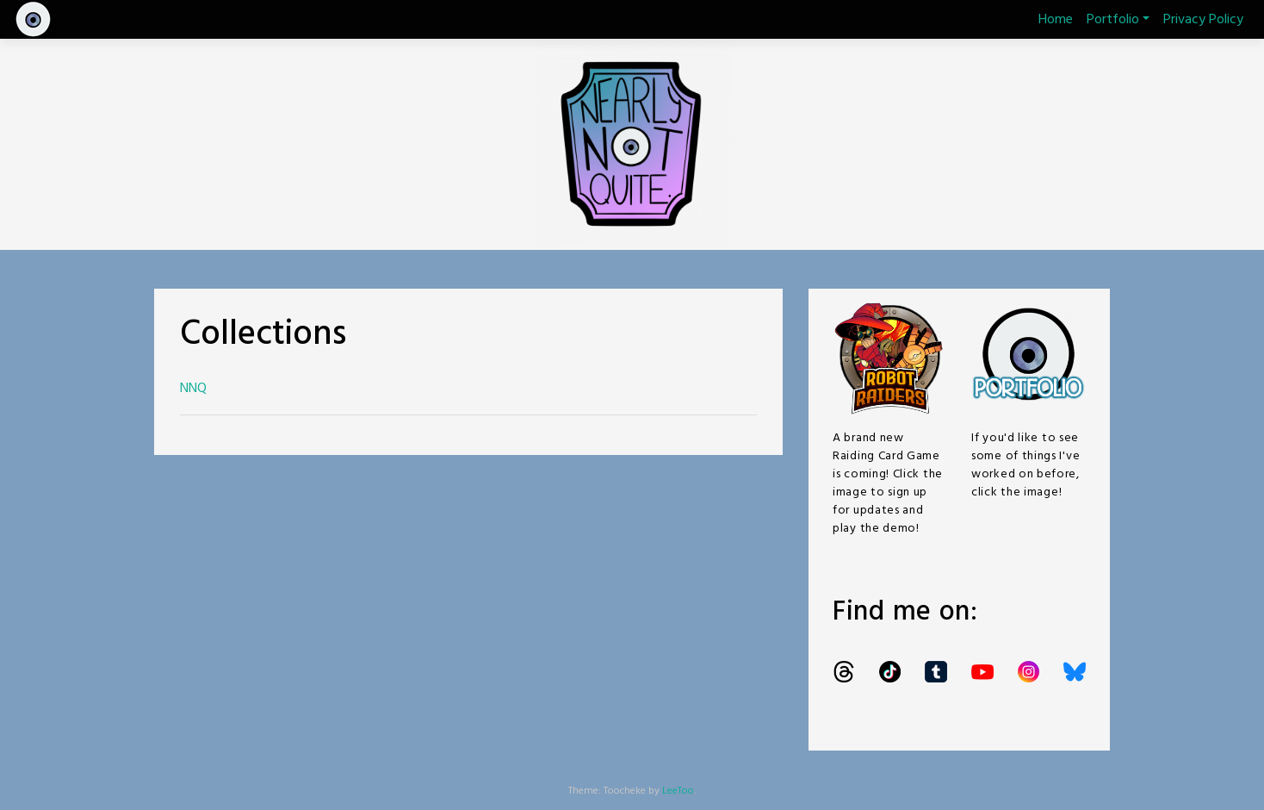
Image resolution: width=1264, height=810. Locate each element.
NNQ (193, 388)
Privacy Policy (1203, 20)
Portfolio (1118, 20)
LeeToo (678, 791)
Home (1055, 20)
